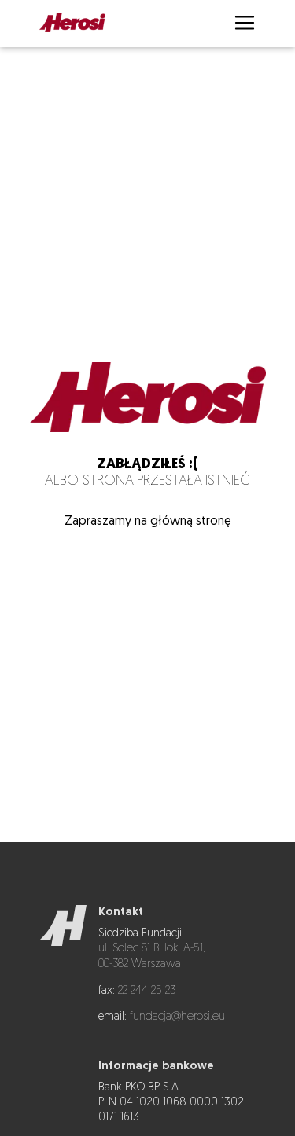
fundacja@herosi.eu (177, 1017)
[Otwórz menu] (245, 24)
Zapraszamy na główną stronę (148, 521)
